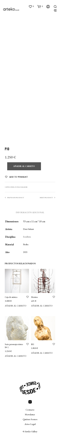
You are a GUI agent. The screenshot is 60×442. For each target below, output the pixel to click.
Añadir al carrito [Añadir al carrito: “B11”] (42, 353)
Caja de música (11, 297)
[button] (31, 6)
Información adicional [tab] (30, 212)
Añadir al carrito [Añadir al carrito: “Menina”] (42, 305)
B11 (32, 344)
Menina (34, 297)
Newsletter (30, 414)
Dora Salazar (21, 187)
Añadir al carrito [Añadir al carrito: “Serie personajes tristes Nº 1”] (15, 356)
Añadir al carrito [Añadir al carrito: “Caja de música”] (15, 305)
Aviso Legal (30, 424)
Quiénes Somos (30, 419)
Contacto (30, 409)
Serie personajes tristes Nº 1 (14, 346)
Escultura (27, 236)
